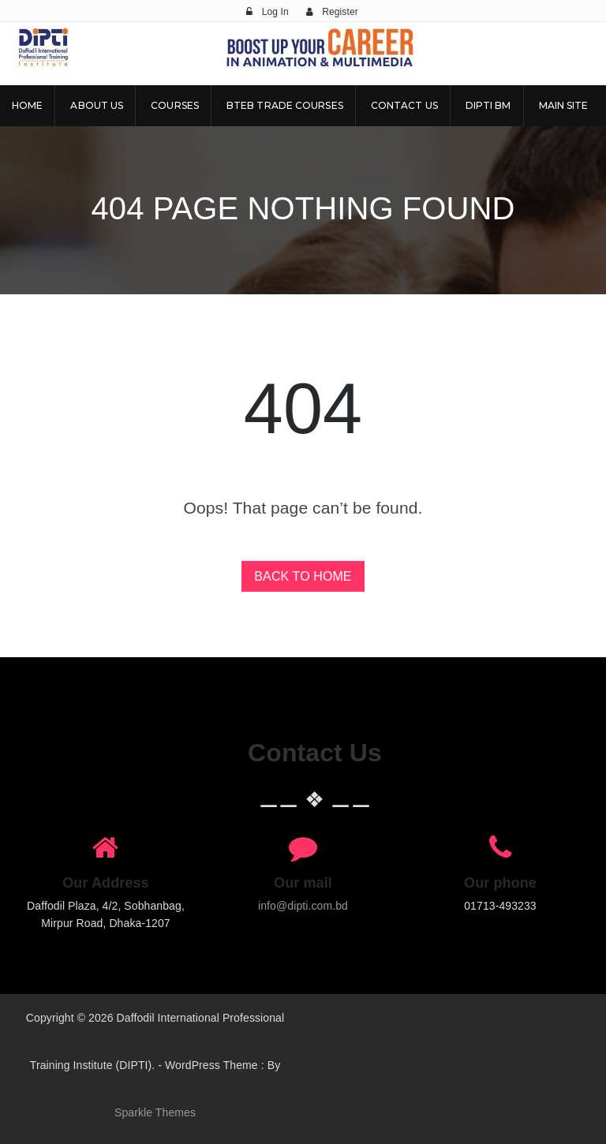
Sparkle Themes (155, 1112)
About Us (96, 105)
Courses (175, 105)
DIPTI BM (488, 105)
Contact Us (404, 105)
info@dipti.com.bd (303, 905)
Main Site (564, 105)
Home (27, 105)
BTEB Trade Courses (284, 105)
